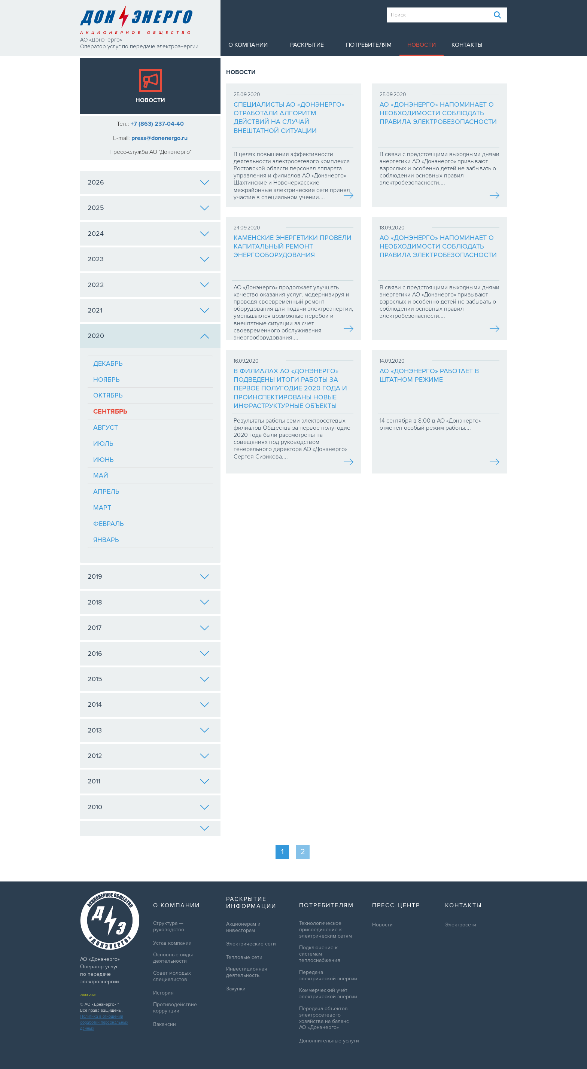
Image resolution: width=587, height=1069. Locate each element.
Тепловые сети (244, 957)
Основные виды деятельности (173, 958)
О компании (248, 45)
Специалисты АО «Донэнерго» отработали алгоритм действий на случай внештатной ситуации (289, 117)
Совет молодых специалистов (172, 976)
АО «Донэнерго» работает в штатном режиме (429, 375)
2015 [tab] (148, 679)
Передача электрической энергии (328, 975)
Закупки (236, 989)
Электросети (460, 925)
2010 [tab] (148, 807)
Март (102, 507)
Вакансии (164, 1024)
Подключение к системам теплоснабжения (319, 954)
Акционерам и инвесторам (243, 927)
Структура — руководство (168, 926)
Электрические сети (251, 944)
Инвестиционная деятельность (246, 972)
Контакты (467, 45)
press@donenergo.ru (159, 138)
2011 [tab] (148, 781)
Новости (421, 45)
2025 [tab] (148, 208)
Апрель (106, 491)
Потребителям (369, 45)
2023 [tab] (148, 259)
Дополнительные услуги (329, 1041)
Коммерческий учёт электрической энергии (328, 993)
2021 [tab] (148, 310)
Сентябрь (110, 411)
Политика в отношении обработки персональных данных (104, 1022)
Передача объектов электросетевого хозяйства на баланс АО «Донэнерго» (324, 1018)
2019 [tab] (148, 576)
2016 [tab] (148, 653)
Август (105, 427)
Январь (106, 540)
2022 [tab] (148, 285)
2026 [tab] (148, 182)
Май (100, 475)
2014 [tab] (148, 704)
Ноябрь (106, 379)
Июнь (103, 460)
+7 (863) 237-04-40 (157, 124)
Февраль (108, 524)
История (163, 993)
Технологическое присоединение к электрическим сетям (325, 929)
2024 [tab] (148, 233)
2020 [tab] (148, 336)
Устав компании (172, 943)
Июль (103, 443)
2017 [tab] (148, 628)
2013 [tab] (148, 730)
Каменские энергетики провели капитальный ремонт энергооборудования (293, 246)
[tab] (150, 828)
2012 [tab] (148, 756)
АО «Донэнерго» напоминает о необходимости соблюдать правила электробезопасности (438, 113)
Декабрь (108, 363)
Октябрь (108, 395)
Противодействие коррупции (175, 1008)
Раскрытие (307, 45)
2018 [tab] (148, 602)
